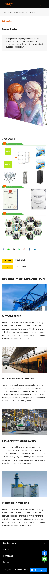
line (8, 249)
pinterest (24, 249)
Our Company (9, 543)
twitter (13, 249)
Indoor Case (18, 12)
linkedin (34, 249)
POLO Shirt (20, 260)
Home (4, 12)
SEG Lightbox (21, 266)
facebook (3, 249)
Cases (10, 12)
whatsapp (19, 249)
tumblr (29, 249)
